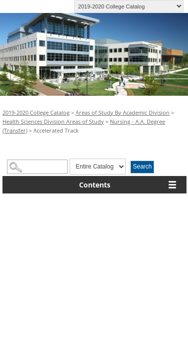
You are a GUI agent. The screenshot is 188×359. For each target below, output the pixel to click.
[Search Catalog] (37, 167)
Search (142, 166)
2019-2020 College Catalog (36, 112)
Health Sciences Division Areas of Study (53, 121)
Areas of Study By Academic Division (123, 112)
